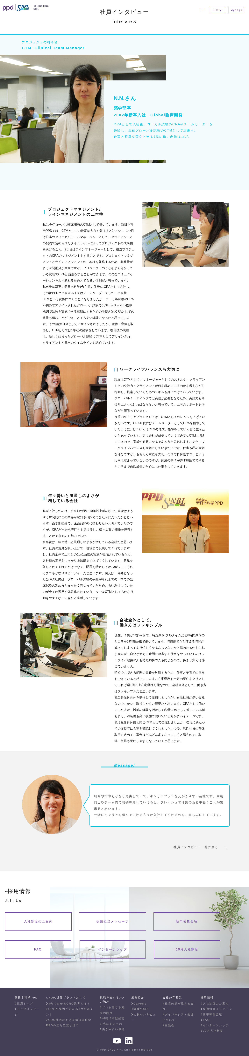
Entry (217, 10)
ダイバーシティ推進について (178, 1017)
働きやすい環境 (112, 1029)
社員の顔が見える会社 (178, 1006)
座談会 (168, 1025)
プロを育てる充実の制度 (112, 1010)
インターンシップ (112, 949)
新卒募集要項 (186, 921)
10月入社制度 (187, 949)
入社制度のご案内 (38, 921)
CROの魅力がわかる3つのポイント (69, 1011)
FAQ (38, 949)
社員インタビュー (143, 1017)
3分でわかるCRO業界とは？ (68, 1003)
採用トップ (24, 1003)
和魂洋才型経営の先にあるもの (112, 1021)
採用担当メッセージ (112, 921)
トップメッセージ (27, 1011)
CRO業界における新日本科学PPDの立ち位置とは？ (68, 1022)
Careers (139, 1003)
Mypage (236, 10)
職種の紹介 (140, 1009)
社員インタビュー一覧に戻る (196, 847)
